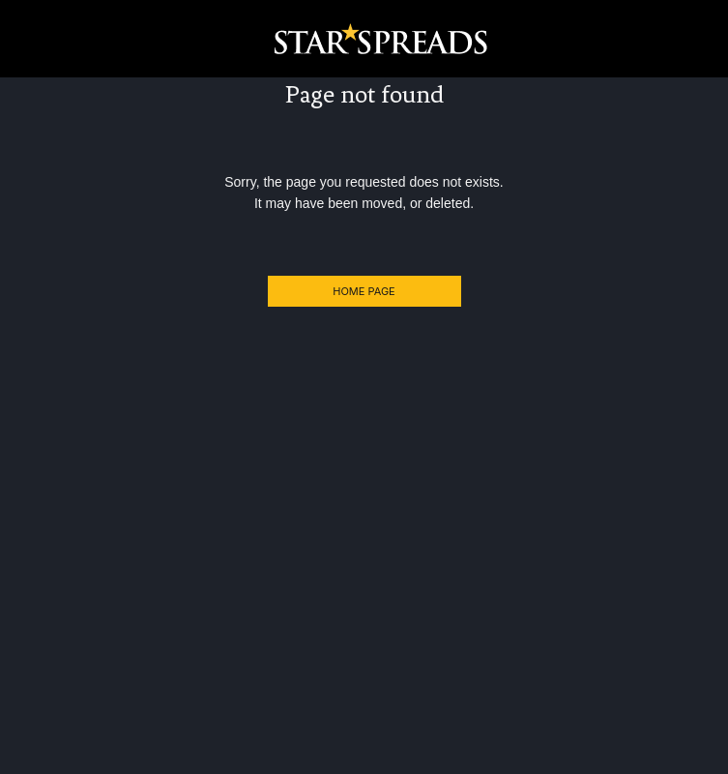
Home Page (363, 291)
